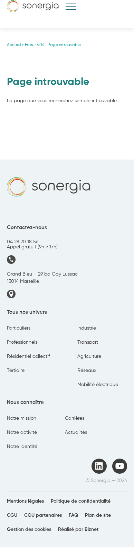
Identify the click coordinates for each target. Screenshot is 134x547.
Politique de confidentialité (81, 501)
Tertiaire (16, 370)
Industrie (86, 328)
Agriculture (89, 356)
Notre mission (21, 418)
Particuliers (18, 328)
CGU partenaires (43, 515)
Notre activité (22, 432)
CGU (12, 515)
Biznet (91, 529)
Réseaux (86, 370)
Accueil (14, 45)
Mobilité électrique (97, 384)
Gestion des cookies (29, 529)
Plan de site (98, 515)
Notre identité (22, 446)
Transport (87, 342)
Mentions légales (25, 501)
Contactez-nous (27, 227)
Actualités (76, 432)
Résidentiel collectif (28, 356)
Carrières (74, 418)
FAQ (73, 515)
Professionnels (22, 342)
